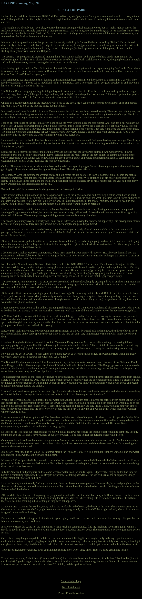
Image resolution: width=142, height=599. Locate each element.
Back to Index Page (71, 581)
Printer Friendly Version (71, 593)
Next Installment (71, 587)
